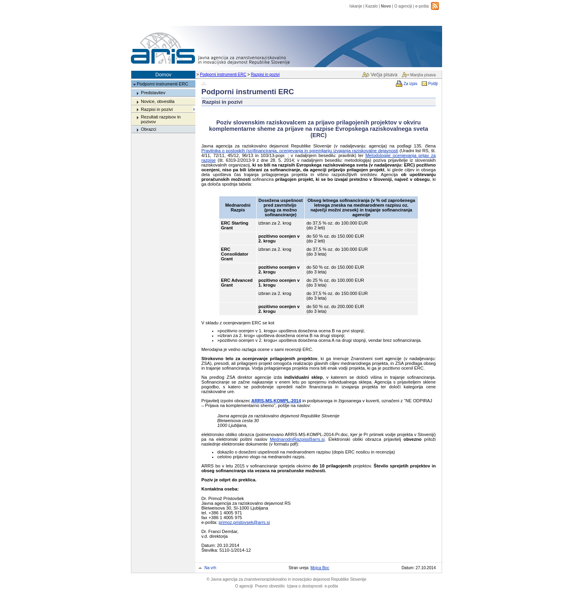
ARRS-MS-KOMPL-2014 (276, 400)
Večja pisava (383, 75)
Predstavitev (153, 92)
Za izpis (410, 83)
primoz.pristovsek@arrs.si (244, 522)
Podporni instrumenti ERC (223, 74)
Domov (163, 75)
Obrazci (148, 129)
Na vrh (210, 568)
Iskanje (355, 6)
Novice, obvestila (158, 101)
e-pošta (422, 6)
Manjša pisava (423, 75)
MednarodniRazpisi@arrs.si (297, 439)
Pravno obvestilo (270, 586)
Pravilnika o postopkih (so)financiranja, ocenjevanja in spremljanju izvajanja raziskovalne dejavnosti (299, 150)
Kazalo (371, 6)
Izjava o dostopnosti (304, 586)
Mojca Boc (319, 568)
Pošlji (433, 83)
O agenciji (403, 6)
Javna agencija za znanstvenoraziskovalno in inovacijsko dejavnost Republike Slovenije (286, 579)
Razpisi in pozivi (265, 74)
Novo (386, 6)
